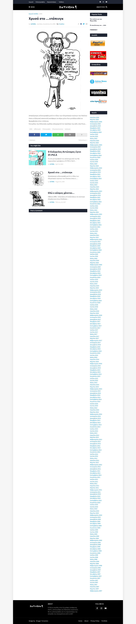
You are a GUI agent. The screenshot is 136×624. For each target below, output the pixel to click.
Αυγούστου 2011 (95, 477)
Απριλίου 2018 (94, 311)
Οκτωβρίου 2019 (95, 273)
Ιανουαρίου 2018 (95, 317)
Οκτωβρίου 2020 (95, 248)
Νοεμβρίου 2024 (95, 151)
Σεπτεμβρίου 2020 (96, 250)
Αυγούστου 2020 (95, 252)
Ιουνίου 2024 (94, 162)
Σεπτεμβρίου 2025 (96, 132)
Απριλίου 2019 (94, 286)
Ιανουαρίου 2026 (95, 124)
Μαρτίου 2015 (94, 387)
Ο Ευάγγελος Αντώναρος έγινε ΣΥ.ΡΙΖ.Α (64, 153)
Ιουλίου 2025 (94, 134)
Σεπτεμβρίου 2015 (96, 374)
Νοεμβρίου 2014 (95, 395)
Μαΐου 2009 (93, 534)
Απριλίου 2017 (94, 336)
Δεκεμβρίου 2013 (95, 418)
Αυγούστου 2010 (95, 503)
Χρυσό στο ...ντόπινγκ (60, 172)
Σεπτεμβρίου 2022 (96, 202)
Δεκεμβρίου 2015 (95, 368)
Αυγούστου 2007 (95, 578)
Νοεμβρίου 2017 (95, 321)
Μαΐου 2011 (93, 484)
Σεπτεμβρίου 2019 (96, 275)
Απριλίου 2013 (94, 435)
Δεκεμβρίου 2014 (95, 393)
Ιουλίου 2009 (94, 530)
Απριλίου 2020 (94, 260)
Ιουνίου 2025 (94, 136)
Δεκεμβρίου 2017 (95, 319)
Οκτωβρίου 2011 (95, 473)
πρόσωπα (67, 129)
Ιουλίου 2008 (94, 555)
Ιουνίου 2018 (94, 307)
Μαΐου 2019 (93, 284)
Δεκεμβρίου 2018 (95, 294)
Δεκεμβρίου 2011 (95, 469)
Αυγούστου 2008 (95, 553)
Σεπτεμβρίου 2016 (96, 351)
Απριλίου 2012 (94, 460)
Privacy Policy (95, 621)
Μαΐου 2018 (93, 309)
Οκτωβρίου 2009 (95, 523)
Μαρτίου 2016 (94, 362)
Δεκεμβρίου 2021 (95, 218)
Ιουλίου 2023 (94, 181)
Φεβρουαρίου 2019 (96, 290)
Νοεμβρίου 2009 (95, 521)
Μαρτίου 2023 (94, 189)
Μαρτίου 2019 (94, 288)
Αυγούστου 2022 (95, 204)
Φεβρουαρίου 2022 (96, 214)
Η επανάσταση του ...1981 (98, 25)
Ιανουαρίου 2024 (95, 170)
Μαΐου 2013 (93, 433)
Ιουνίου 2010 (94, 507)
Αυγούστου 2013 (95, 427)
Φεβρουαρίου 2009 (96, 540)
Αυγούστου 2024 (95, 157)
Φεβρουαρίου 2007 (96, 591)
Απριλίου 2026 (94, 117)
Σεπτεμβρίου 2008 (96, 551)
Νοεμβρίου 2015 (95, 370)
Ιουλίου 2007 (94, 580)
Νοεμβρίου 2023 (95, 174)
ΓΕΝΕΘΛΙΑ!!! (93, 30)
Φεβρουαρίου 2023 (96, 191)
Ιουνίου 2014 (94, 406)
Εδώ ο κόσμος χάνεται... (61, 192)
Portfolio (104, 621)
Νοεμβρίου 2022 (95, 197)
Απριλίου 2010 (94, 511)
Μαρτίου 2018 (94, 313)
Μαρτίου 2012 (94, 462)
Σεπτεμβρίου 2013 (96, 425)
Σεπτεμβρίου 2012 (96, 450)
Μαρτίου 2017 (94, 338)
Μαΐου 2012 (93, 458)
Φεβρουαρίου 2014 (96, 414)
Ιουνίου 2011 (94, 481)
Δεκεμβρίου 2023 (95, 172)
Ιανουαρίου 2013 (95, 441)
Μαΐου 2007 (93, 585)
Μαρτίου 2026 (94, 119)
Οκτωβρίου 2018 (95, 298)
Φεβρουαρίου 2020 (96, 265)
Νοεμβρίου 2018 (95, 296)
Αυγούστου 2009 (95, 528)
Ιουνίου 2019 (94, 282)
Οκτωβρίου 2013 (95, 423)
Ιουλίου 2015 (94, 378)
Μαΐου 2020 (93, 258)
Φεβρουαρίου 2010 (96, 515)
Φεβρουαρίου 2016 (96, 364)
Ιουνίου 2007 (94, 582)
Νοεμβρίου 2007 (95, 572)
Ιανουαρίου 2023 (95, 193)
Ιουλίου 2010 (94, 505)
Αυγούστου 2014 (95, 401)
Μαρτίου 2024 (94, 166)
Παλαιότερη (82, 140)
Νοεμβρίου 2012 (95, 446)
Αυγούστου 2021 (95, 227)
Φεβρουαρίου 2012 (96, 465)
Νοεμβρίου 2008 (95, 547)
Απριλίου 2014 (94, 410)
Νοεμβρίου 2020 (95, 246)
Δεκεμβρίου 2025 (95, 126)
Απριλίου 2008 (94, 561)
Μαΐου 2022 (93, 210)
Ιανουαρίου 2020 (95, 267)
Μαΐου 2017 (93, 334)
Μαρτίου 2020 (94, 263)
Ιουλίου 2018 (94, 305)
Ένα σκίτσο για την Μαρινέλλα (96, 20)
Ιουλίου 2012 (94, 454)
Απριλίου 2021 (94, 235)
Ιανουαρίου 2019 (95, 292)
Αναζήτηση (101, 7)
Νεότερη (32, 140)
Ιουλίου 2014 (94, 404)
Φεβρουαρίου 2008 (96, 566)
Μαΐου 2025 (93, 138)
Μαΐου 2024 (93, 164)
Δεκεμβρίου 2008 (95, 545)
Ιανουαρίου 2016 (95, 366)
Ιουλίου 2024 (94, 160)
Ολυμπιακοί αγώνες (57, 129)
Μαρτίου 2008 (94, 564)
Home (80, 621)
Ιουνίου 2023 (94, 183)
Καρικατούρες (51, 2)
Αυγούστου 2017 (95, 328)
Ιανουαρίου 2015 (95, 391)
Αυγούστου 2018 (95, 303)
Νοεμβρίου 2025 (95, 128)
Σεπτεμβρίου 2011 (96, 475)
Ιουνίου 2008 (94, 557)
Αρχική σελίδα (33, 14)
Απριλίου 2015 (94, 385)
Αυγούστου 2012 (95, 452)
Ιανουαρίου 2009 (95, 542)
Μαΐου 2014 (93, 408)
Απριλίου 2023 (94, 187)
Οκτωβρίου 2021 (95, 223)
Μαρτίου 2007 (94, 589)
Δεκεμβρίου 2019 (95, 269)
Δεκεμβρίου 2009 (95, 519)
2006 (40, 14)
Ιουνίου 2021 (94, 231)
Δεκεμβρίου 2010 (95, 494)
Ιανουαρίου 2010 (95, 517)
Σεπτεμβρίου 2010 (96, 500)
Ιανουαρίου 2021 (95, 242)
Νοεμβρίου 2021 (95, 221)
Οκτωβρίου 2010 (95, 498)
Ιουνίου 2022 (94, 208)
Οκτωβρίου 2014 (95, 397)
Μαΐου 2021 (93, 233)
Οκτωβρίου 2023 (95, 176)
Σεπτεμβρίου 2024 (96, 155)
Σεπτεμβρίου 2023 (96, 178)
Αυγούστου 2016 (95, 353)
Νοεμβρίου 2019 (95, 271)
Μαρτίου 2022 (94, 212)
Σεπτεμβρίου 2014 (96, 399)
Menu (33, 7)
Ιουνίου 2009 (94, 532)
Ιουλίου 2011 (94, 479)
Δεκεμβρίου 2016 (95, 345)
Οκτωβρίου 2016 (95, 349)
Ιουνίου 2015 (94, 380)
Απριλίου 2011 (94, 486)
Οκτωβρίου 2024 (95, 153)
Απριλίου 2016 (94, 359)
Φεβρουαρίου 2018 (96, 315)
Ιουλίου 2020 (94, 254)
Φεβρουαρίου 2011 (96, 490)
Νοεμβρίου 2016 (95, 347)
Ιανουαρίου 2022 (95, 216)
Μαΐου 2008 (93, 559)
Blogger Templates (42, 621)
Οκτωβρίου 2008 (95, 549)
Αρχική (31, 2)
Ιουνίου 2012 (94, 456)
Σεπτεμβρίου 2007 (96, 576)
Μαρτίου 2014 (94, 412)
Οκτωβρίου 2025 (95, 130)
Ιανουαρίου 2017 (95, 343)
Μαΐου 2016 (93, 357)
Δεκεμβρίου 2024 (95, 149)
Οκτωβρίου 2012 (95, 448)
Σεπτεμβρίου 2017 (96, 326)
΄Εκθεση (61, 2)
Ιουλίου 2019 (94, 279)
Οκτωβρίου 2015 (95, 372)
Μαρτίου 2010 (94, 513)
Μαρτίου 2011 (94, 488)
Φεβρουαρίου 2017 (96, 340)
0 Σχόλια (61, 24)
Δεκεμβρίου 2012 (95, 444)
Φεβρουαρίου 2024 (96, 168)
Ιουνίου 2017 (94, 332)
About (86, 621)
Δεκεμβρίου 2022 (95, 195)
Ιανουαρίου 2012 (95, 467)
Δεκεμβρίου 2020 (95, 244)
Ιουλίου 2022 (94, 206)
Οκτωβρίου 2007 (95, 574)
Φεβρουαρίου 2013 (96, 439)
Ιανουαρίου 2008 (95, 568)
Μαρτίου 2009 (94, 538)
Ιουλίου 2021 (94, 229)
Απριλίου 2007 (94, 587)
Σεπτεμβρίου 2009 (96, 526)
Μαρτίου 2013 (94, 437)
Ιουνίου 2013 (94, 431)
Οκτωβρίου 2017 (95, 324)
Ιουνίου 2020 (94, 256)
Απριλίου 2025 (94, 141)
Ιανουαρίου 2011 (95, 492)
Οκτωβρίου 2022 (95, 199)
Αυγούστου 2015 (95, 376)
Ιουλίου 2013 (94, 429)
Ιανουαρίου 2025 (95, 147)
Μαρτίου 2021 (94, 237)
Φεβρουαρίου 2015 (96, 389)
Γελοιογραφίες (40, 2)
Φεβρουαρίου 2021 (96, 239)
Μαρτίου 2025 (94, 143)
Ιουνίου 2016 (94, 355)
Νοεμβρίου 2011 (95, 471)
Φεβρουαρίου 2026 (96, 122)
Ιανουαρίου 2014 (95, 416)
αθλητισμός (37, 129)
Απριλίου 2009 (94, 536)
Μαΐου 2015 (93, 383)
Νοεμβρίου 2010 (95, 496)
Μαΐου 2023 (93, 185)
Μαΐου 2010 (93, 509)
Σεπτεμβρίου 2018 (96, 301)
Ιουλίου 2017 (94, 330)
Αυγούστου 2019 (95, 277)
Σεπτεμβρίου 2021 (96, 225)
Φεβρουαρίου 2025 (96, 145)
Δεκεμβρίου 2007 (95, 570)
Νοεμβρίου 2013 (95, 420)
